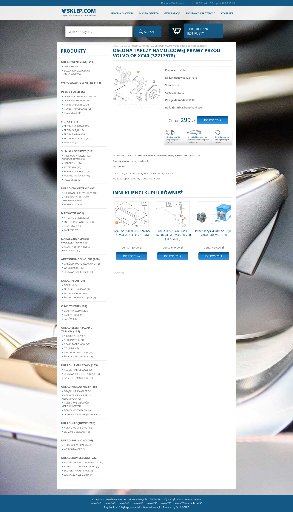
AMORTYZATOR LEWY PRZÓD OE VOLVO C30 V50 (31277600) (173, 235)
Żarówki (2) (71, 319)
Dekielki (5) (70, 285)
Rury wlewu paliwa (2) (78, 445)
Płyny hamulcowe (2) (77, 108)
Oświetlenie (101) (74, 306)
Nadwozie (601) (72, 213)
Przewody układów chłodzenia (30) (76, 198)
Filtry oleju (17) (74, 130)
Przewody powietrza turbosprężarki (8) (76, 157)
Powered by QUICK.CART (176, 507)
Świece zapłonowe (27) (78, 356)
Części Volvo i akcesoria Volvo (185, 499)
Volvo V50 (152, 503)
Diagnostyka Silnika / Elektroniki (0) (76, 248)
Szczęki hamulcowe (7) (78, 378)
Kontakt (227, 13)
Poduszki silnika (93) (77, 175)
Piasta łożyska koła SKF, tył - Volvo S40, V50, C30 (213, 233)
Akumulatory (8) (74, 336)
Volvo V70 (166, 503)
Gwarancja (172, 13)
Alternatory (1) (74, 340)
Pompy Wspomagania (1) (79, 410)
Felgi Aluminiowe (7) (77, 289)
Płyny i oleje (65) (73, 92)
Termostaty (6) (73, 204)
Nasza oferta (149, 13)
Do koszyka (131, 256)
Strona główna (122, 13)
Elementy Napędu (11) (77, 171)
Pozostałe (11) (73, 112)
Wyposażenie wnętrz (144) (81, 82)
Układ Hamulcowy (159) (79, 365)
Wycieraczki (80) (74, 267)
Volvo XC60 (181, 503)
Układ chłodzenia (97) (78, 188)
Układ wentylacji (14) (77, 62)
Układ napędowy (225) (78, 423)
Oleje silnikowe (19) (76, 100)
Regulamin (109, 507)
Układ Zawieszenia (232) (79, 458)
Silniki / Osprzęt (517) (77, 151)
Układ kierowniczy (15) (79, 386)
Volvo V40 (138, 503)
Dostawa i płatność (200, 13)
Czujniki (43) (71, 348)
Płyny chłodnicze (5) (77, 104)
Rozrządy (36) (72, 167)
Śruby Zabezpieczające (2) (80, 297)
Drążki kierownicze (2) (78, 391)
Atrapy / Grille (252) (76, 217)
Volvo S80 (124, 503)
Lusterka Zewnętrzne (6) (79, 222)
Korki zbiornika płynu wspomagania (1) (77, 397)
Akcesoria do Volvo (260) (80, 259)
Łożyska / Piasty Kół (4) (78, 470)
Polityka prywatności (129, 507)
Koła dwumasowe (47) (78, 427)
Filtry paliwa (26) (75, 134)
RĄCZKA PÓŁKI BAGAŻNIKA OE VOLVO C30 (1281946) (131, 233)
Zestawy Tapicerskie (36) (79, 272)
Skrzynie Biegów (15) (77, 431)
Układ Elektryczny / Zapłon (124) (76, 329)
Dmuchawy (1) (72, 66)
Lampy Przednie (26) (76, 310)
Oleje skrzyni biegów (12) (80, 96)
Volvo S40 (96, 503)
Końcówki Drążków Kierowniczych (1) (75, 404)
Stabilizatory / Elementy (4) (81, 466)
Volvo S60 (110, 503)
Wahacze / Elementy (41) (79, 474)
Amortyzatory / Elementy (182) (83, 462)
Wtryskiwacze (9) (74, 449)
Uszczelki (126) (73, 163)
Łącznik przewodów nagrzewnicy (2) (76, 72)
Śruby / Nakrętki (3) (76, 293)
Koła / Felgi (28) (73, 280)
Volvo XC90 (196, 503)
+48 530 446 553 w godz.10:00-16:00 (214, 3)
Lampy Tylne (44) (74, 314)
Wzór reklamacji (151, 507)
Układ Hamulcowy (121, 45)
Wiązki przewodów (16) (78, 352)
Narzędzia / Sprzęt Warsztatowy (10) (75, 240)
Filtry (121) (69, 121)
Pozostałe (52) (73, 226)
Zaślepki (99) (71, 230)
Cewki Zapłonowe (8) (77, 344)
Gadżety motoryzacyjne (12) (82, 263)
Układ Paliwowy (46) (77, 440)
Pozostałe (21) (73, 179)
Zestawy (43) (71, 142)
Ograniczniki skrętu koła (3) (82, 414)
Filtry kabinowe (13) (76, 126)
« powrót (118, 272)
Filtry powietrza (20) (77, 138)
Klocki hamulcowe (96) (78, 369)
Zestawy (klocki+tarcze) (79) (82, 374)
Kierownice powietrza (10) (80, 193)
